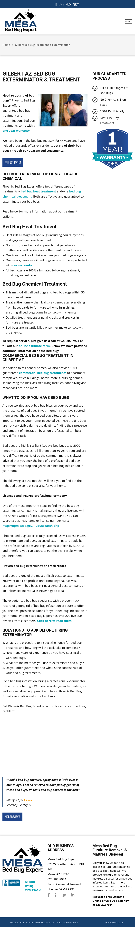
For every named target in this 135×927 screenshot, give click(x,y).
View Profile (33, 890)
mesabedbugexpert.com (44, 922)
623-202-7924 (69, 4)
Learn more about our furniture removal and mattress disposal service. (112, 886)
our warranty (22, 265)
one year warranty (16, 131)
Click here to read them (54, 621)
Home (6, 45)
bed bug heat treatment (38, 191)
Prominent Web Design (114, 922)
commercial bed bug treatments (43, 373)
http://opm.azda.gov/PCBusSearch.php (30, 526)
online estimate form (34, 346)
